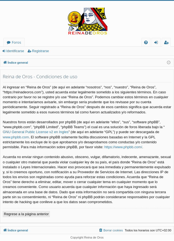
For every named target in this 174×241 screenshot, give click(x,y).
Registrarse (40, 51)
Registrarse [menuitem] (167, 43)
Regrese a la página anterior (26, 214)
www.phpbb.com (16, 137)
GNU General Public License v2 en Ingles (36, 132)
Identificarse (15, 51)
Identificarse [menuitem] (157, 43)
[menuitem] (146, 42)
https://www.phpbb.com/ (123, 147)
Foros (16, 42)
